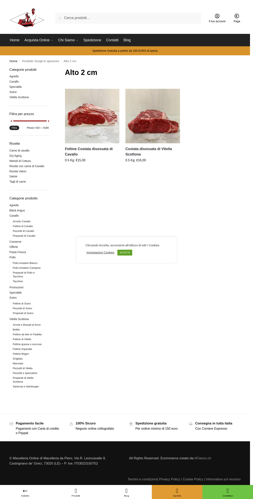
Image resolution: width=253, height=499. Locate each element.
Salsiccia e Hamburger (26, 386)
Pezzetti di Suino (22, 308)
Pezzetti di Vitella (23, 368)
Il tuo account (217, 18)
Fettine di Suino (22, 303)
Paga (237, 18)
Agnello (14, 76)
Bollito (16, 329)
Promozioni (16, 287)
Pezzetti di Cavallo (23, 230)
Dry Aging (15, 155)
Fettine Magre (21, 353)
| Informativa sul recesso (222, 479)
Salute (13, 176)
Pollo (12, 257)
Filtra (14, 127)
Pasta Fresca (17, 252)
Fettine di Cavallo (23, 226)
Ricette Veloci (17, 171)
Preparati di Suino (23, 313)
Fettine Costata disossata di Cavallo (89, 151)
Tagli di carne (17, 181)
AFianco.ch (202, 458)
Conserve (15, 241)
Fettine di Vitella (22, 339)
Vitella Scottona (19, 97)
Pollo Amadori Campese (27, 267)
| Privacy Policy (168, 479)
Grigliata (17, 358)
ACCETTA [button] (125, 252)
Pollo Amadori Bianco (25, 263)
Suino (13, 92)
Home (13, 61)
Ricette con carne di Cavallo (26, 166)
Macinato (18, 363)
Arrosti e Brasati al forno (27, 324)
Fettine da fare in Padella (27, 334)
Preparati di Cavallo (24, 235)
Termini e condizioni (142, 479)
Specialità (15, 86)
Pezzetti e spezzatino (25, 373)
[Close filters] (50, 70)
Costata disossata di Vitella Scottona (148, 151)
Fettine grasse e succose (27, 344)
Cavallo (14, 81)
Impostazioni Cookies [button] (100, 252)
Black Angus (17, 210)
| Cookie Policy (192, 479)
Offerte (13, 246)
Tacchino (18, 281)
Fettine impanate (22, 349)
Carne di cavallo (19, 150)
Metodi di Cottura (20, 161)
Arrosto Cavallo (22, 221)
